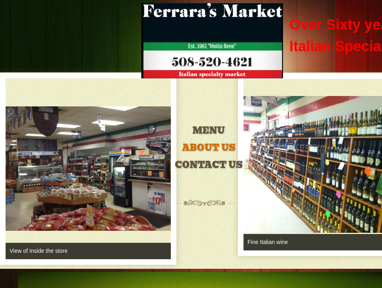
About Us (209, 148)
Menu (208, 131)
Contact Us (209, 165)
